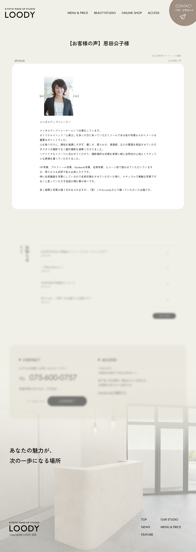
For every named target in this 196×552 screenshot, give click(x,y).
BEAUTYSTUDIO (105, 13)
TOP (144, 519)
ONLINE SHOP (132, 13)
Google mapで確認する (112, 392)
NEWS (145, 527)
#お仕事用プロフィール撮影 (166, 55)
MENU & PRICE (78, 13)
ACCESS (153, 13)
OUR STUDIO (169, 519)
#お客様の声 (174, 60)
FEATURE (147, 534)
